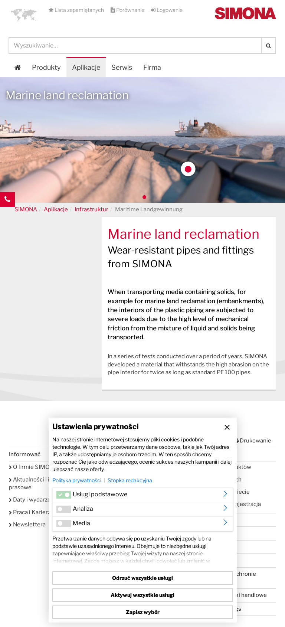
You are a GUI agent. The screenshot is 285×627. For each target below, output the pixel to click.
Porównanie (128, 10)
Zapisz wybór (143, 612)
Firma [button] (152, 67)
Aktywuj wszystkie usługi (142, 595)
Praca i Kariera (30, 512)
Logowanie (167, 10)
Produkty (46, 67)
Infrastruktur (91, 209)
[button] (24, 14)
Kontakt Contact (7, 214)
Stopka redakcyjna (130, 480)
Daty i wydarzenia (34, 499)
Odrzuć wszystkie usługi (142, 578)
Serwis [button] (121, 67)
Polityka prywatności (76, 480)
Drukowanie (252, 440)
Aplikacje (86, 67)
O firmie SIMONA (33, 467)
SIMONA (25, 209)
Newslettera (27, 524)
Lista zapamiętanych (77, 10)
